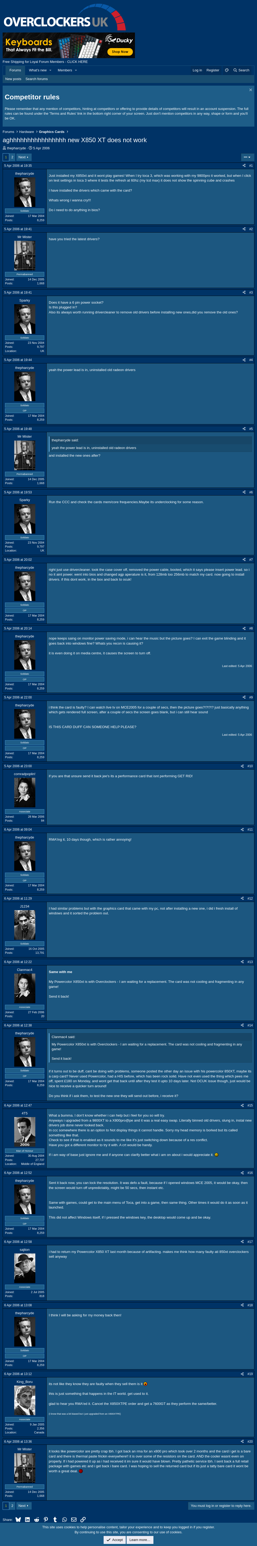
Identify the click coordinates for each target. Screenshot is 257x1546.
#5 (251, 429)
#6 (251, 492)
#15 (250, 1105)
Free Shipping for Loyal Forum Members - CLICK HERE (45, 62)
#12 (250, 898)
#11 (250, 829)
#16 (250, 1173)
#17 (250, 1242)
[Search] (241, 70)
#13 (250, 962)
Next (22, 157)
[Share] (244, 166)
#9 (251, 697)
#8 (251, 628)
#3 (251, 292)
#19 (250, 1374)
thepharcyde (16, 148)
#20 (250, 1441)
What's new (38, 70)
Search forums (37, 79)
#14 (250, 1025)
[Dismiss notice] (250, 90)
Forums (15, 70)
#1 (251, 166)
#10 (250, 766)
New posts (13, 79)
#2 (251, 229)
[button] (50, 70)
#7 (251, 560)
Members (65, 70)
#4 (251, 360)
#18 (250, 1305)
